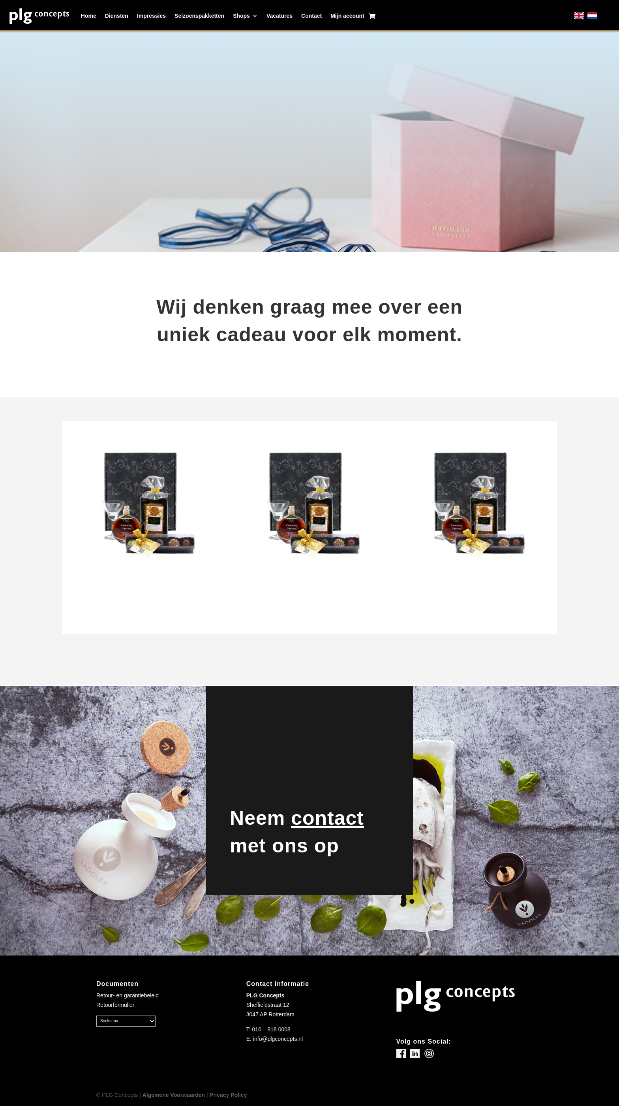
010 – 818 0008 (271, 1029)
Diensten (116, 16)
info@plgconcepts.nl (278, 1039)
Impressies (151, 16)
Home (88, 16)
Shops (241, 16)
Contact (311, 16)
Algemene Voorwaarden (174, 1095)
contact (327, 818)
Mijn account (347, 16)
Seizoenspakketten (199, 16)
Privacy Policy (228, 1095)
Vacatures (279, 16)
